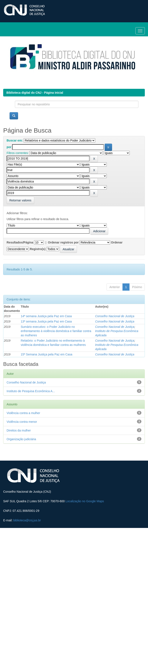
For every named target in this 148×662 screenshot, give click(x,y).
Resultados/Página (20, 242)
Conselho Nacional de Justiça (114, 316)
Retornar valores (20, 200)
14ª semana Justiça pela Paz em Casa (46, 316)
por (9, 147)
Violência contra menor (22, 421)
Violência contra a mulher (23, 413)
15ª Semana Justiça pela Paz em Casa (46, 354)
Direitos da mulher (19, 430)
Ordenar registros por (63, 242)
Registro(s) (38, 249)
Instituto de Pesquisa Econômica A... (31, 391)
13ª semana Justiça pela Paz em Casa (46, 321)
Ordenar (116, 242)
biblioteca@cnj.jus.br (27, 520)
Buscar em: (15, 140)
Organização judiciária (21, 439)
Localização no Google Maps (84, 501)
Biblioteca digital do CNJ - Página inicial (34, 92)
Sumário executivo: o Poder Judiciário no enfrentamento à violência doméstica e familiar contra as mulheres (56, 331)
